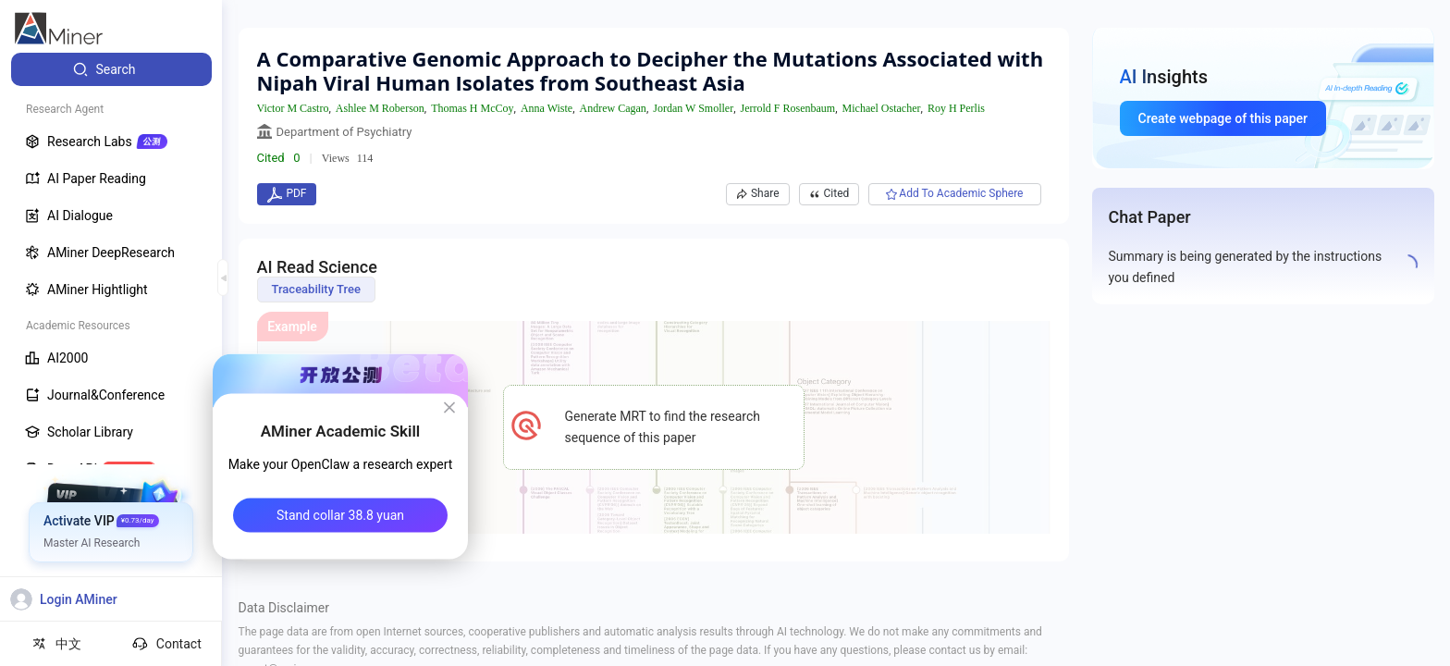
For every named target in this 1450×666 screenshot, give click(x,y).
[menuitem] (111, 69)
